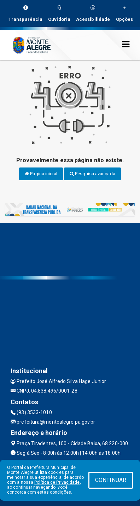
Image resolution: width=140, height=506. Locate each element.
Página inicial (41, 173)
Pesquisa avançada (92, 173)
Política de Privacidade (57, 482)
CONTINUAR (110, 480)
